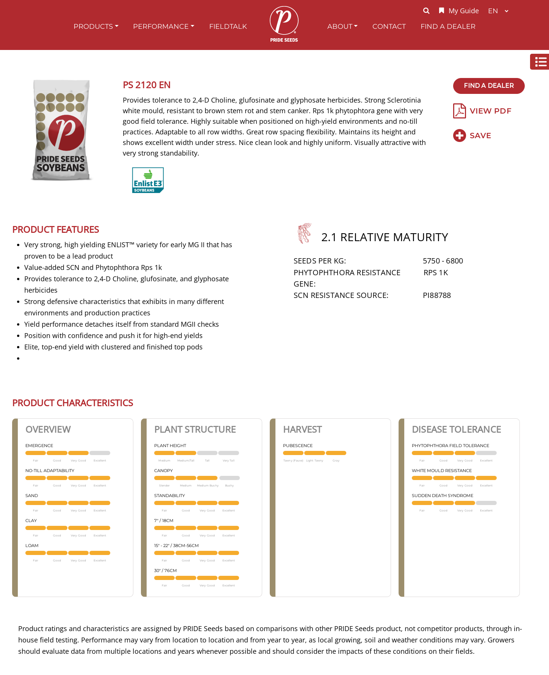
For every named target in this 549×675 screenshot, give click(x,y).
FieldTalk (228, 26)
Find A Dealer (448, 26)
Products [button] (93, 26)
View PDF (482, 110)
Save (472, 135)
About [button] (339, 26)
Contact (389, 26)
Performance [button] (161, 26)
